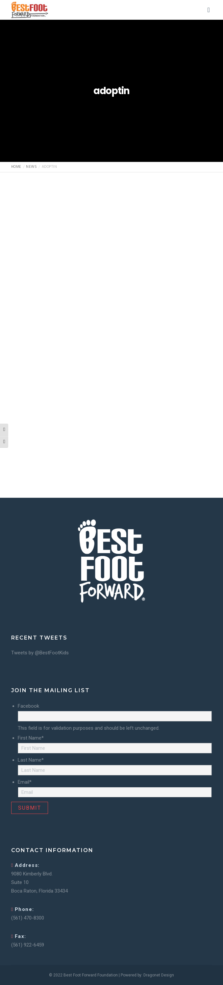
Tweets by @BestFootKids (40, 653)
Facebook (28, 706)
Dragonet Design (158, 975)
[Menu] (206, 10)
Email (25, 782)
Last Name (31, 760)
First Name (31, 738)
